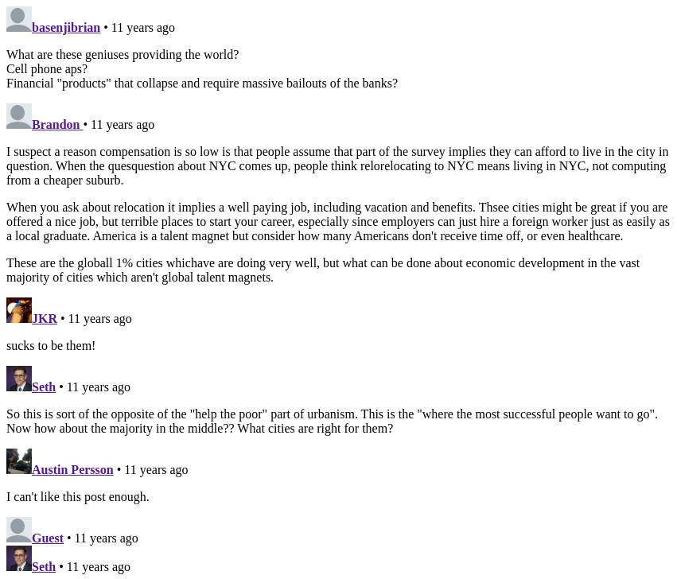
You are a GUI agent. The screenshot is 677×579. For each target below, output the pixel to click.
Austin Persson (73, 469)
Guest (48, 538)
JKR (44, 318)
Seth (44, 387)
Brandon (57, 124)
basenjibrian (66, 27)
